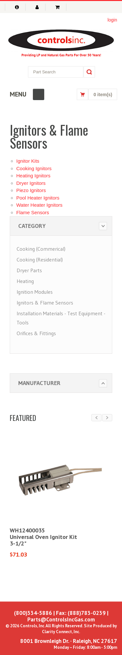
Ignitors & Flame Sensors (45, 302)
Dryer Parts (29, 270)
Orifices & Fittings (36, 333)
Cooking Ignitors (33, 168)
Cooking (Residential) (40, 259)
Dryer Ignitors (31, 183)
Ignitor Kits (27, 161)
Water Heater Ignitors (39, 205)
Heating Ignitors (33, 175)
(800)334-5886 (33, 613)
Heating (25, 281)
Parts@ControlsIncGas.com (61, 619)
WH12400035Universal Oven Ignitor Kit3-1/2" (43, 537)
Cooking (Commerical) (41, 249)
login (112, 19)
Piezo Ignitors (31, 190)
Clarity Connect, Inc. (61, 631)
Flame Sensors (32, 212)
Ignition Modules (35, 292)
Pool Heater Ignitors (38, 198)
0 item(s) (102, 94)
